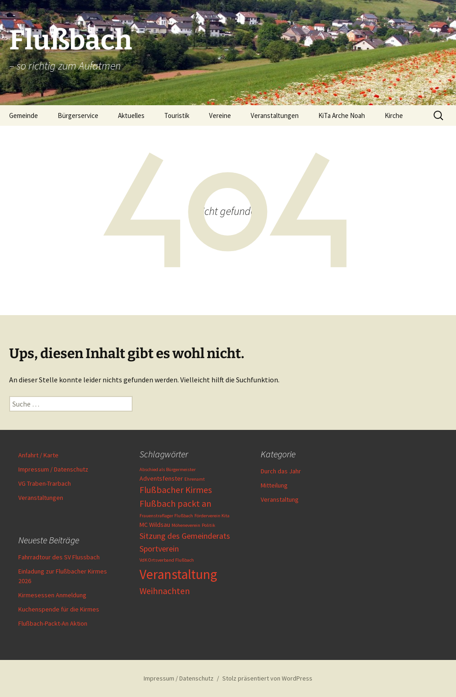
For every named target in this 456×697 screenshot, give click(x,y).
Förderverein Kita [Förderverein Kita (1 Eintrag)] (212, 516)
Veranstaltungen (275, 115)
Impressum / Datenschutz (53, 469)
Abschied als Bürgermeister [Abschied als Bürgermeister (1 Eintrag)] (167, 469)
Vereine (220, 115)
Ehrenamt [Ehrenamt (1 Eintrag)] (194, 479)
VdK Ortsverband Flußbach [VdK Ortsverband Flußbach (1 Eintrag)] (166, 560)
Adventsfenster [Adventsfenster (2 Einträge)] (161, 478)
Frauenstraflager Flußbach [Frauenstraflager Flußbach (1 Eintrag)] (166, 516)
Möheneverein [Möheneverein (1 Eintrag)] (186, 525)
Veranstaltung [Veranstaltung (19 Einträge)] (178, 574)
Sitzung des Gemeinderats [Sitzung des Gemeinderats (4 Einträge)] (184, 536)
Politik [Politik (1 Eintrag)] (208, 525)
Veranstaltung (280, 499)
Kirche (394, 115)
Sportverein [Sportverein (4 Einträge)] (159, 548)
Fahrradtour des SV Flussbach (59, 557)
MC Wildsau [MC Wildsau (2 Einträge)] (154, 524)
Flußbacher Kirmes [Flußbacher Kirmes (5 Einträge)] (175, 489)
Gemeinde (23, 115)
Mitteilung (274, 485)
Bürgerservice (78, 115)
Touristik (176, 115)
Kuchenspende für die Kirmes (58, 609)
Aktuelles (131, 115)
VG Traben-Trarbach (44, 483)
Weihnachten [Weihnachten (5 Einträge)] (164, 590)
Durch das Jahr (281, 471)
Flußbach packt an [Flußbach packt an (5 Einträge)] (175, 503)
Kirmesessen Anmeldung (52, 595)
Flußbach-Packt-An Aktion (52, 623)
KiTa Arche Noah (341, 115)
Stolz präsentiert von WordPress (267, 678)
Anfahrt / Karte (38, 455)
